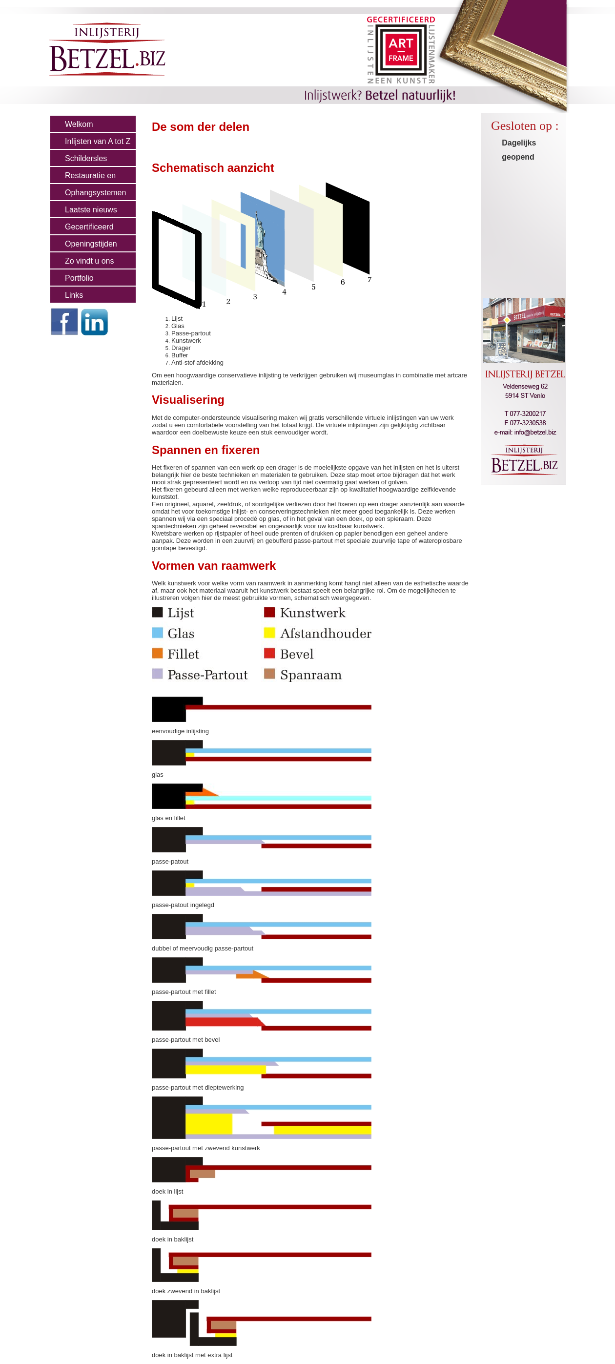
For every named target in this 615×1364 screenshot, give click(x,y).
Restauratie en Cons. (83, 177)
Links (74, 295)
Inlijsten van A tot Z (97, 141)
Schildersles (86, 158)
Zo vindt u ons (89, 261)
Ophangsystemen (95, 192)
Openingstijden (91, 244)
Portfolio (79, 278)
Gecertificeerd (89, 227)
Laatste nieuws (91, 210)
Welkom (79, 124)
